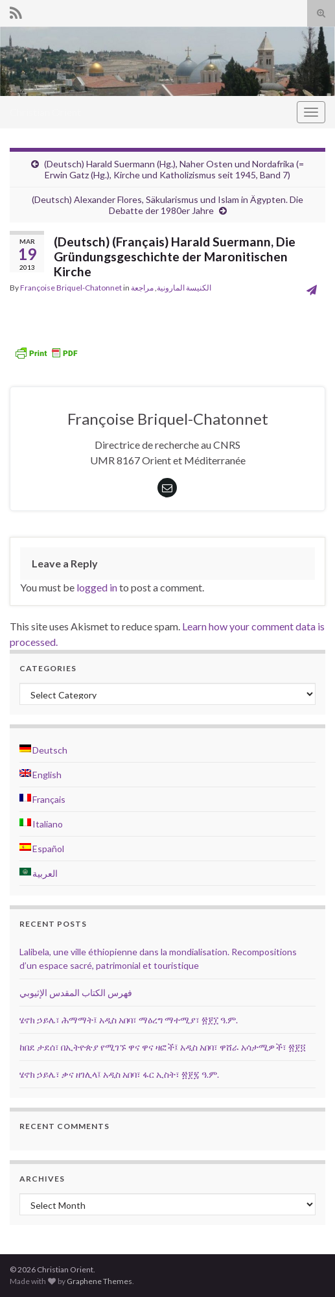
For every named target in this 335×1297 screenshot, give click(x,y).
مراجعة (142, 287)
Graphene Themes (99, 1281)
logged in (96, 587)
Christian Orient (45, 112)
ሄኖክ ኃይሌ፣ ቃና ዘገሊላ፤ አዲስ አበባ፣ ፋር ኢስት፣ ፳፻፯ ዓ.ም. (119, 1074)
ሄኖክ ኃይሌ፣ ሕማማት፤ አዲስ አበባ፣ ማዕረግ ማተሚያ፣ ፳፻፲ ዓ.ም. (128, 1019)
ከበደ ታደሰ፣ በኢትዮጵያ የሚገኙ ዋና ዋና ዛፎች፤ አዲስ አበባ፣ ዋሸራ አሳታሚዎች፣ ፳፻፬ (162, 1047)
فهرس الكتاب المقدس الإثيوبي (75, 992)
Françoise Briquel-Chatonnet (71, 287)
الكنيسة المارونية (184, 287)
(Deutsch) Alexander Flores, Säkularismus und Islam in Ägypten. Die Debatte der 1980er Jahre (167, 205)
